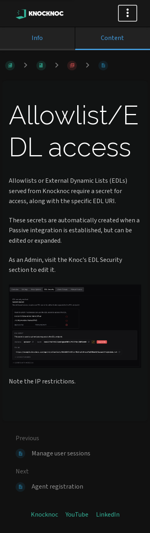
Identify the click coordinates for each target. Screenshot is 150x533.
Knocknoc (44, 514)
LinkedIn (108, 514)
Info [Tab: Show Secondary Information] (37, 38)
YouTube (77, 514)
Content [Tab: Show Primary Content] (112, 38)
